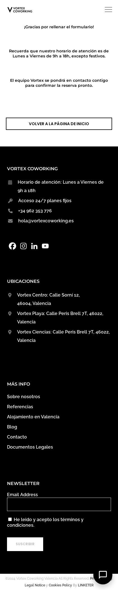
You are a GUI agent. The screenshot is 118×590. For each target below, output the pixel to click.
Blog (12, 427)
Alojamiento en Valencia (33, 416)
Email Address (22, 494)
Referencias (20, 406)
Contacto (17, 437)
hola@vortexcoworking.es (46, 220)
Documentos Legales (30, 447)
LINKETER (86, 585)
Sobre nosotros (23, 396)
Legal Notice (35, 585)
